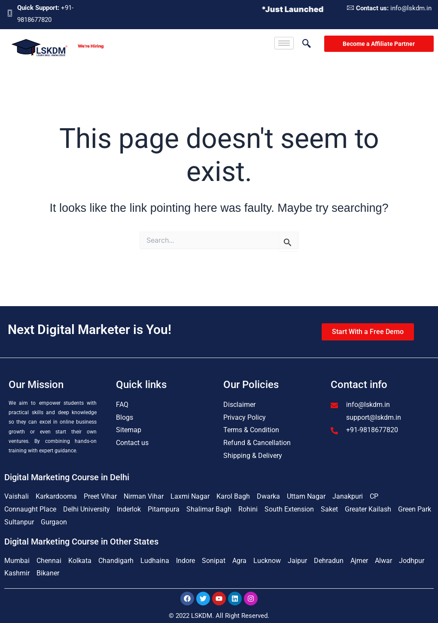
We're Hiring (90, 45)
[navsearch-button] (302, 44)
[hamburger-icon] (284, 43)
